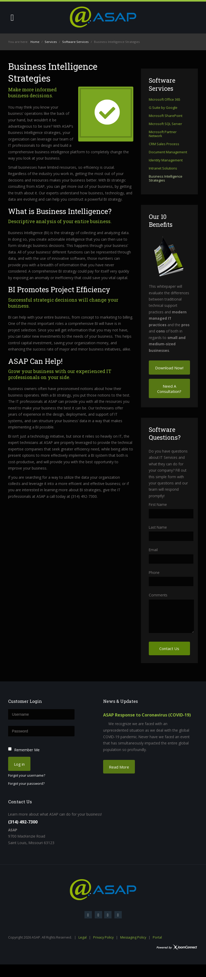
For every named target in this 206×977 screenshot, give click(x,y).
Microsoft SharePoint (165, 116)
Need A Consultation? (169, 388)
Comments (158, 594)
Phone (154, 572)
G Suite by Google (163, 108)
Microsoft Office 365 (164, 100)
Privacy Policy (103, 937)
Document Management (168, 152)
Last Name (158, 527)
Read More (119, 767)
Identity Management (166, 160)
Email (153, 549)
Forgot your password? (26, 784)
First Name (158, 504)
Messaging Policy (133, 937)
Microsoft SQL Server (165, 124)
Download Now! (169, 367)
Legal (82, 937)
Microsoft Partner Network (163, 134)
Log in (19, 764)
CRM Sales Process (164, 144)
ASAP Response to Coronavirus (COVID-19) (147, 715)
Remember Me (27, 749)
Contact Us (169, 648)
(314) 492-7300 (23, 822)
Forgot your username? (26, 775)
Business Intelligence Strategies (165, 178)
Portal (157, 937)
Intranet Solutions (163, 168)
